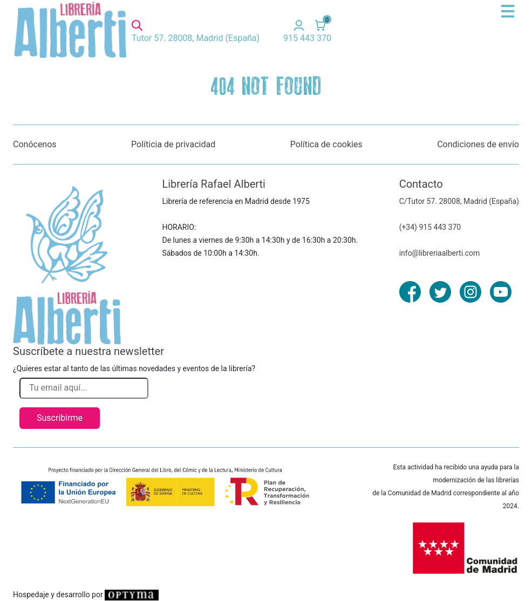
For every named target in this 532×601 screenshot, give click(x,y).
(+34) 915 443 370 (430, 227)
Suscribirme (60, 418)
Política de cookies (326, 144)
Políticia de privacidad (173, 144)
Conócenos (35, 144)
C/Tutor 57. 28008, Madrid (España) (459, 201)
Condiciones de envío (478, 144)
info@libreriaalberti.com (439, 253)
